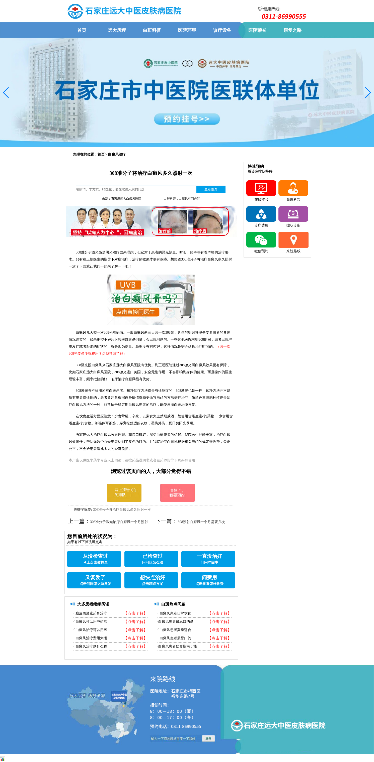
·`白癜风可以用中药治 (90, 621)
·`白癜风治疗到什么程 (90, 646)
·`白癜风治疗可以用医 (90, 630)
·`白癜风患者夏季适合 (174, 630)
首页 (101, 154)
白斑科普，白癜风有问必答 (182, 198)
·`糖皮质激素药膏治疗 (90, 613)
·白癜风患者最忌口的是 (176, 621)
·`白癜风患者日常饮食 (174, 613)
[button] (6, 92)
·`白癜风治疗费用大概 (90, 638)
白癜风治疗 (117, 154)
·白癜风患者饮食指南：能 (177, 646)
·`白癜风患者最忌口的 (174, 638)
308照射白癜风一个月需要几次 (201, 522)
